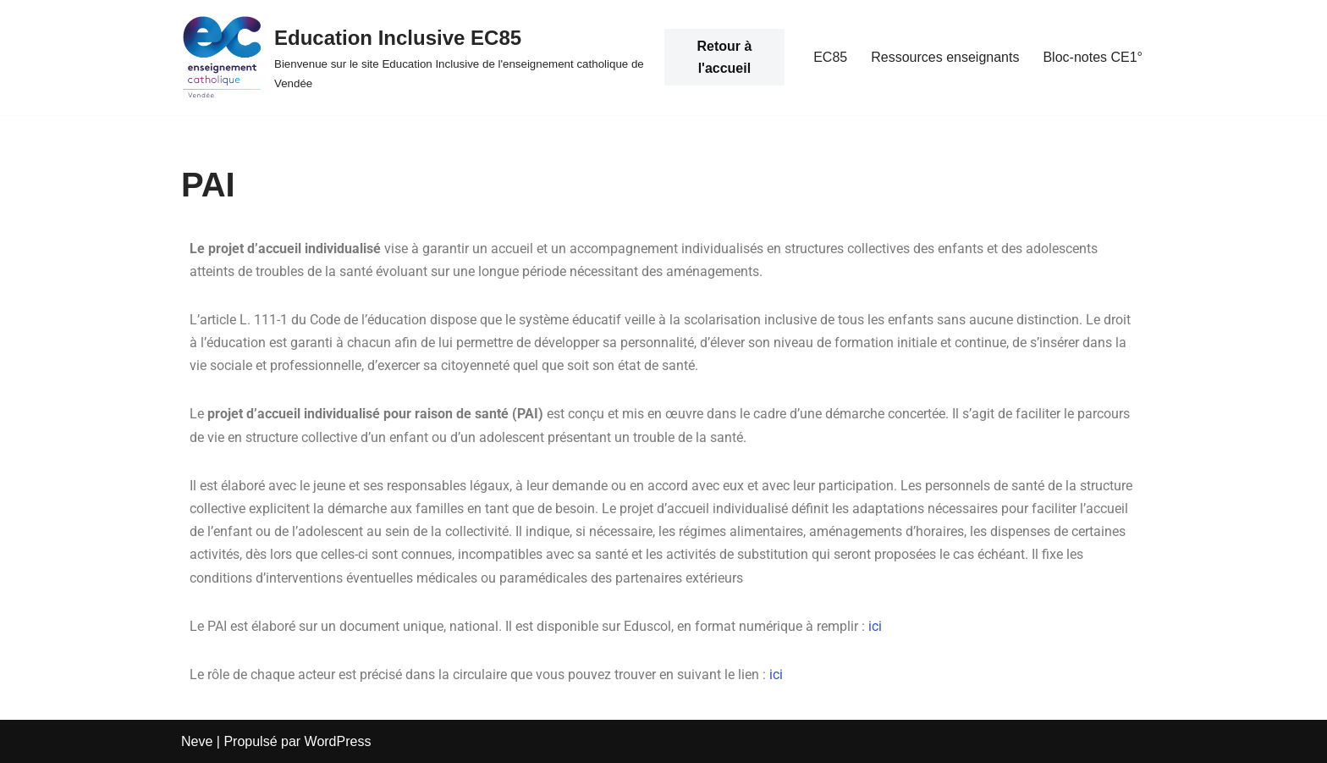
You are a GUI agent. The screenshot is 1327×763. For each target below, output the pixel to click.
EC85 (830, 57)
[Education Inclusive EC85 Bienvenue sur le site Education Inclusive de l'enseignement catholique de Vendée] (414, 57)
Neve (196, 741)
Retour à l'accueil (724, 57)
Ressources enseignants (945, 57)
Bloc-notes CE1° (1093, 57)
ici (875, 626)
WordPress (338, 741)
